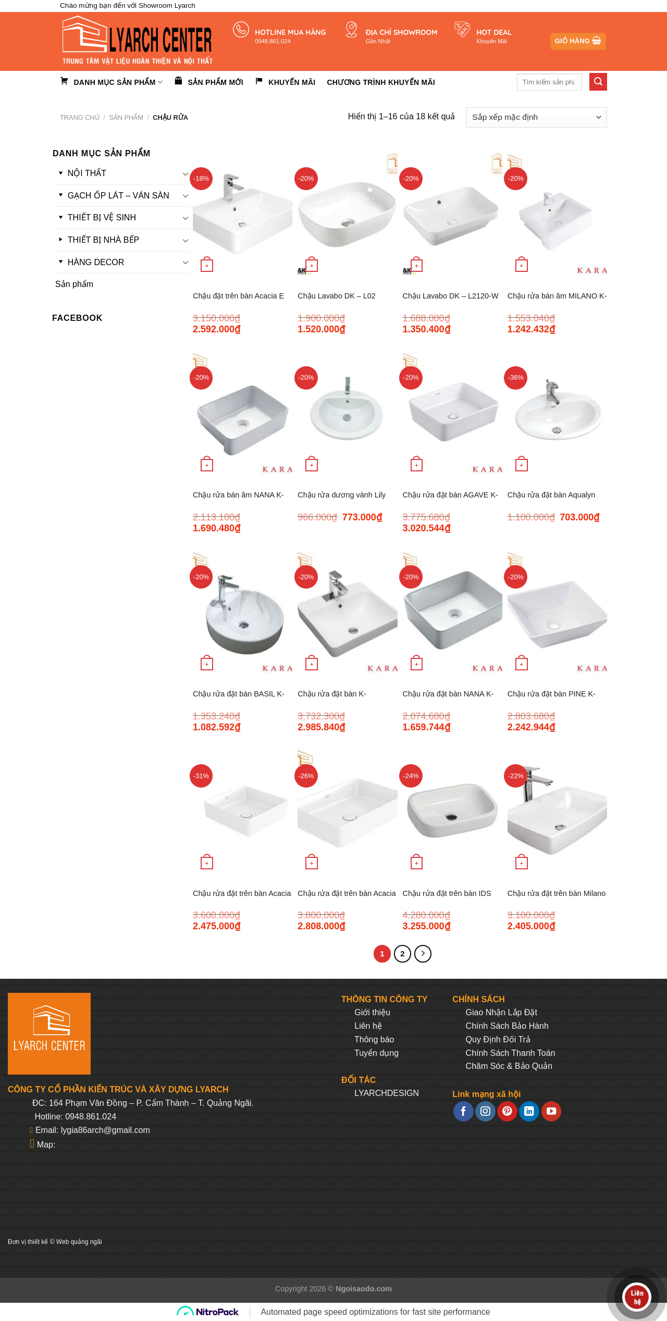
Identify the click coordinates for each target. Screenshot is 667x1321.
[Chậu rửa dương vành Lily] (347, 413)
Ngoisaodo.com (364, 1289)
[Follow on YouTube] (551, 1111)
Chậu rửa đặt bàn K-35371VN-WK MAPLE (334, 700)
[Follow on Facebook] (463, 1111)
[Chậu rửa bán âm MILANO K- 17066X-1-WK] (557, 214)
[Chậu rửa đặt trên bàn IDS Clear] (452, 811)
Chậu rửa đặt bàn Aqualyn (551, 495)
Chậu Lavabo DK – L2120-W (451, 296)
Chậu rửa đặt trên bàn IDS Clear (447, 899)
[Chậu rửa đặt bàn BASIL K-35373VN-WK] (242, 612)
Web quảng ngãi (79, 1241)
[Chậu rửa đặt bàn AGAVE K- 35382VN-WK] (452, 413)
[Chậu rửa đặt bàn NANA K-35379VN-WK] (452, 612)
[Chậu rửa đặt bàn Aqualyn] (557, 413)
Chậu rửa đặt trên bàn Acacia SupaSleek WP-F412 (347, 899)
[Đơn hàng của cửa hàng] (536, 117)
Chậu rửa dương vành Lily (342, 495)
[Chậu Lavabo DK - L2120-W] (452, 214)
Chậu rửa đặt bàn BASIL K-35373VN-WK (239, 700)
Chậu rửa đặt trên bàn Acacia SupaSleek (242, 899)
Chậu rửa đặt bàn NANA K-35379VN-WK (448, 700)
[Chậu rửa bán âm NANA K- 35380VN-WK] (242, 413)
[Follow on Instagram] (485, 1111)
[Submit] (598, 82)
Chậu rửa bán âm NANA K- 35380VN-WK (238, 501)
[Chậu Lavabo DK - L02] (347, 214)
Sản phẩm (126, 117)
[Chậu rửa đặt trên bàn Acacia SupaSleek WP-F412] (347, 811)
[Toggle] (185, 173)
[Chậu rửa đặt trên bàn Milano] (557, 811)
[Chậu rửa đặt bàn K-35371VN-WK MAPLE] (347, 612)
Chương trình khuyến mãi (381, 82)
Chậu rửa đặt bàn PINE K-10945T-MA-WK (552, 700)
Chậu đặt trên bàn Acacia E (238, 296)
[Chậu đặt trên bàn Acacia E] (242, 214)
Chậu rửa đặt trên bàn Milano (557, 893)
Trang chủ (80, 117)
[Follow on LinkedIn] (529, 1111)
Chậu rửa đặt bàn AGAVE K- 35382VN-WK (450, 501)
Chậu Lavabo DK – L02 (337, 296)
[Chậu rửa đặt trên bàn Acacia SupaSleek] (242, 811)
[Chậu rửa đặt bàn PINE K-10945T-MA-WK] (557, 612)
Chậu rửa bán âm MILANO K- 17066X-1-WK (557, 302)
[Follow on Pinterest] (507, 1111)
